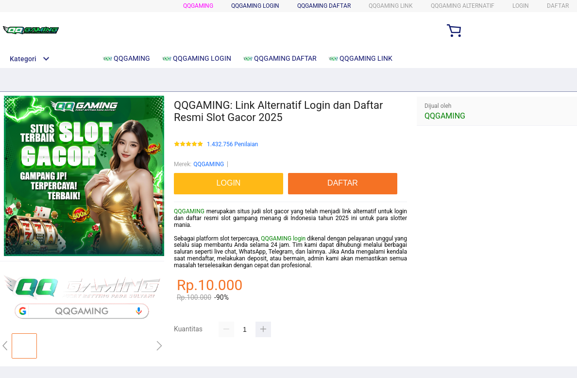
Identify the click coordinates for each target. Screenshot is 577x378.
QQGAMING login (283, 238)
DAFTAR (558, 5)
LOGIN (520, 5)
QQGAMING (198, 5)
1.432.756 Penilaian (232, 144)
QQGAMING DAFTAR (324, 5)
